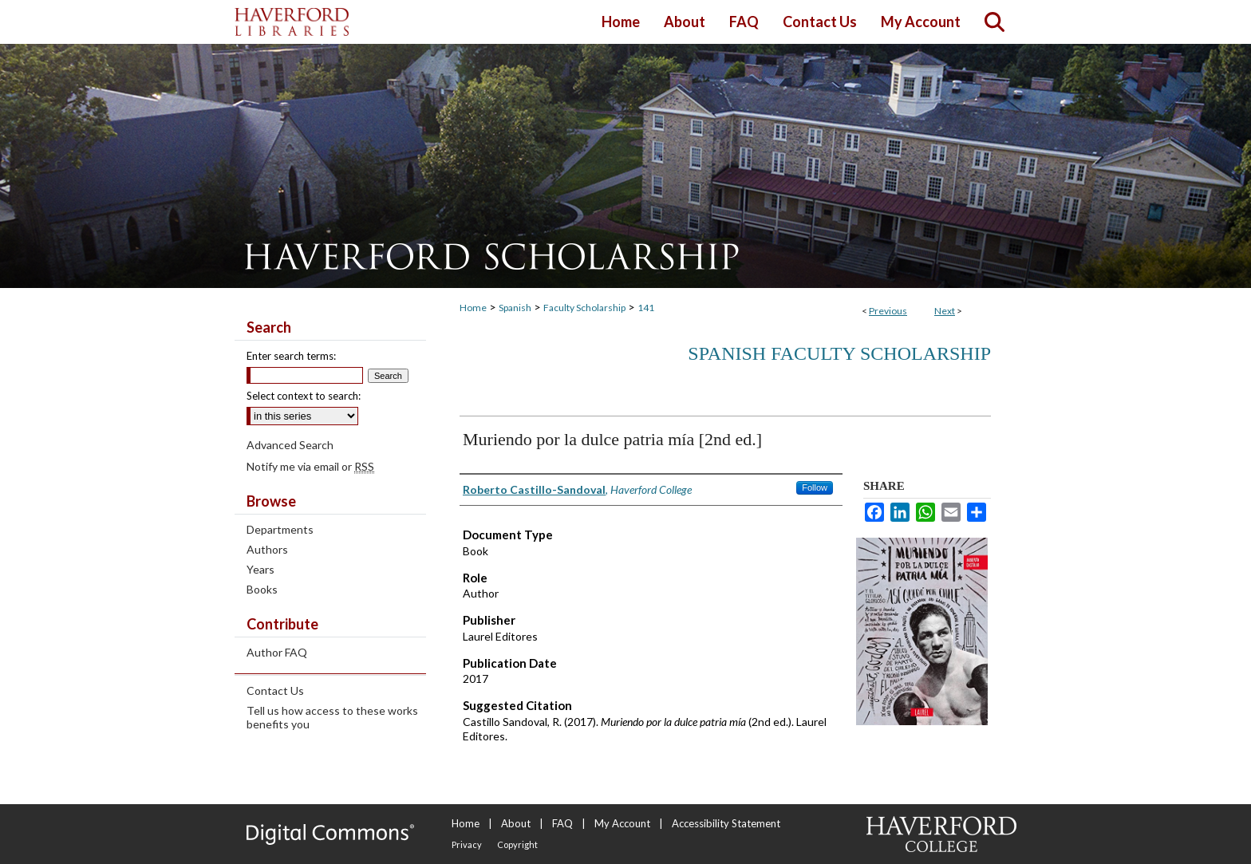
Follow (814, 487)
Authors (267, 549)
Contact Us (275, 690)
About (516, 823)
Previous (888, 311)
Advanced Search (290, 445)
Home (473, 308)
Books (262, 589)
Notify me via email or (310, 466)
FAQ (562, 823)
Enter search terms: (291, 355)
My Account (622, 823)
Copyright (517, 844)
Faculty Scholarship (584, 308)
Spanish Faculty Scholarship (839, 353)
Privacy (467, 844)
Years (260, 569)
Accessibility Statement (726, 823)
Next (944, 311)
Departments (280, 529)
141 (645, 308)
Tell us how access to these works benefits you (332, 717)
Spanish (515, 308)
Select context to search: (304, 395)
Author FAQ (277, 652)
